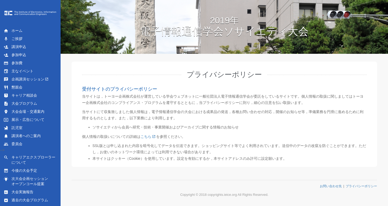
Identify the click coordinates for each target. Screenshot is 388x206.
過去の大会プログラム (26, 200)
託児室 (13, 128)
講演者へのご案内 (22, 136)
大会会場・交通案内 (24, 111)
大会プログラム (20, 103)
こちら (145, 136)
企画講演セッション (24, 79)
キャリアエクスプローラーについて (29, 159)
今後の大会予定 (20, 170)
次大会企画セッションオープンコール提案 (26, 181)
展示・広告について (24, 119)
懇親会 (13, 87)
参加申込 (15, 55)
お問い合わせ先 (331, 186)
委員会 (13, 144)
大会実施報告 (18, 192)
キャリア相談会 (20, 95)
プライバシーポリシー (361, 186)
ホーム (13, 30)
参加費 (13, 63)
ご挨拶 (13, 39)
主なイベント (18, 71)
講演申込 (15, 47)
